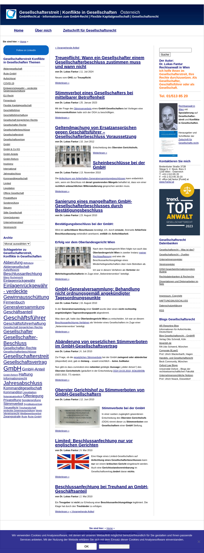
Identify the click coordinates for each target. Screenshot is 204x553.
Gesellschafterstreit (13, 134)
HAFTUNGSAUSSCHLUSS (173, 300)
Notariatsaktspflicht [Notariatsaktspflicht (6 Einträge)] (12, 396)
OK (86, 546)
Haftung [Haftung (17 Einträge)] (26, 374)
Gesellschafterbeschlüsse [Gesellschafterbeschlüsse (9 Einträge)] (19, 351)
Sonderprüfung (11, 202)
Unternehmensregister (170, 259)
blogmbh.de (165, 343)
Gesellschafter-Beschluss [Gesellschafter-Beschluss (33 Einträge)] (20, 340)
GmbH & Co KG (11, 149)
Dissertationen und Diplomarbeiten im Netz (178, 282)
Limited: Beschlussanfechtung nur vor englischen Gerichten (94, 442)
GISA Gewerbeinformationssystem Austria (177, 270)
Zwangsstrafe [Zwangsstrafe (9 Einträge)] (12, 416)
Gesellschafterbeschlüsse (16, 129)
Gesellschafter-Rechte (15, 125)
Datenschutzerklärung (170, 305)
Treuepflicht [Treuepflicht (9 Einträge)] (10, 407)
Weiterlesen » (62, 83)
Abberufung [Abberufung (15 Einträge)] (13, 262)
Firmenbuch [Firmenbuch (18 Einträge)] (14, 302)
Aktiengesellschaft (12, 68)
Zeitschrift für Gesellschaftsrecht (89, 30)
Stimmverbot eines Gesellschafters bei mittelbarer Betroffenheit (94, 95)
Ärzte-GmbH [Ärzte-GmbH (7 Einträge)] (35, 416)
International (9, 168)
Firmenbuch (9, 100)
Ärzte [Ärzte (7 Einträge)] (24, 416)
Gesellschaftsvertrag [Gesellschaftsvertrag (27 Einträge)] (25, 362)
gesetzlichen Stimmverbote (88, 357)
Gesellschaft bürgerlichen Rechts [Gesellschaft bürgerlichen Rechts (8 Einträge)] (23, 327)
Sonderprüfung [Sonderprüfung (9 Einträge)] (31, 400)
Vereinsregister (167, 264)
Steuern (7, 207)
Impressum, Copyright (170, 296)
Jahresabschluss (12, 173)
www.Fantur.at (166, 182)
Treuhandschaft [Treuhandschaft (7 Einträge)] (27, 407)
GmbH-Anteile (10, 154)
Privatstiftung (10, 198)
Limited (7, 183)
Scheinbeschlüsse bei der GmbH (119, 165)
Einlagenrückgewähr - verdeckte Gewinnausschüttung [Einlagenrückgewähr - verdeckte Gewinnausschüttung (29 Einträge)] (26, 291)
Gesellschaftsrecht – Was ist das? (176, 249)
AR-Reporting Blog (169, 325)
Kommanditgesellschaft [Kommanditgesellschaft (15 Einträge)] (22, 388)
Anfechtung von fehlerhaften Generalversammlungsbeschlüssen (92, 178)
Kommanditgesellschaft (15, 178)
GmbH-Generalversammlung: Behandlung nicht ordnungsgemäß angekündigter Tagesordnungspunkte (97, 293)
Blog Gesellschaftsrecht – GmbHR (177, 335)
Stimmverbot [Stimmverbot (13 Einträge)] (13, 404)
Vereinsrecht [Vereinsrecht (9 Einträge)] (11, 413)
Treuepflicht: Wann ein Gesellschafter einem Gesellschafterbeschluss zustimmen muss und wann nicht (99, 62)
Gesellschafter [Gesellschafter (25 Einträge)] (18, 331)
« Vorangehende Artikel (67, 47)
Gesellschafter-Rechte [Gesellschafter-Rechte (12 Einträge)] (19, 348)
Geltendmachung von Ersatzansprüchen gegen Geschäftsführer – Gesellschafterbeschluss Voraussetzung (95, 132)
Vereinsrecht (9, 227)
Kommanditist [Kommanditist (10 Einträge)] (12, 392)
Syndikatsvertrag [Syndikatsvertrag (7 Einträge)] (33, 404)
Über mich (43, 30)
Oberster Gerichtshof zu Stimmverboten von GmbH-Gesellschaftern (99, 392)
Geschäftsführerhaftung (15, 115)
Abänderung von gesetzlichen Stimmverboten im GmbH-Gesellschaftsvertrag (101, 343)
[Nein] (199, 541)
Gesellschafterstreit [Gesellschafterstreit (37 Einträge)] (26, 356)
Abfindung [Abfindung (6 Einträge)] (28, 263)
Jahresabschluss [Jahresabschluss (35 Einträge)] (22, 383)
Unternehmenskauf (13, 222)
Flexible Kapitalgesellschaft (17, 105)
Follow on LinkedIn (26, 50)
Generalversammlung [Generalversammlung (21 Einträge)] (24, 307)
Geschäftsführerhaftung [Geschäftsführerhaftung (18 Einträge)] (24, 323)
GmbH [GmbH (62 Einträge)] (12, 368)
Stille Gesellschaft (12, 212)
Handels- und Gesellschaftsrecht (176, 358)
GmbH (6, 144)
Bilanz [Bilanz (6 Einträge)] (6, 277)
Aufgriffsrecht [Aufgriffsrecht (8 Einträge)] (11, 269)
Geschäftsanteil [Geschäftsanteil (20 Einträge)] (17, 312)
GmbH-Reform (11, 159)
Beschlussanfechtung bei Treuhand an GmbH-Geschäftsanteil (101, 488)
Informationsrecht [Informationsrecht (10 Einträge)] (15, 378)
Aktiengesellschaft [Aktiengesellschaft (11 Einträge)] (16, 266)
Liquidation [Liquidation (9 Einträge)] (29, 392)
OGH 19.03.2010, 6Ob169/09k (129, 371)
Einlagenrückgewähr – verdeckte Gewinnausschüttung (20, 89)
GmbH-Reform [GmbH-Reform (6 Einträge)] (10, 375)
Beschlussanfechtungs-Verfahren (72, 322)
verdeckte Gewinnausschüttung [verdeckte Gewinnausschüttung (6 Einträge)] (19, 410)
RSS (161, 310)
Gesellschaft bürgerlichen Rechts (20, 120)
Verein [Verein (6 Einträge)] (39, 410)
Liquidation (9, 188)
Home (18, 30)
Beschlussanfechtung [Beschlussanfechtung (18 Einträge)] (22, 273)
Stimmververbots (83, 108)
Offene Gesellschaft (13, 193)
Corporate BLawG (168, 350)
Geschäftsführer (11, 110)
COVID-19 (8, 83)
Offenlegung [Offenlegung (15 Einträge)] (33, 396)
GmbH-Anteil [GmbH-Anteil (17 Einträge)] (33, 369)
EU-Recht (8, 95)
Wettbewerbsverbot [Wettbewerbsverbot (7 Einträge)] (30, 413)
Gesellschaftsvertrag (14, 139)
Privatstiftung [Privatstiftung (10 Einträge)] (12, 400)
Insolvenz (8, 164)
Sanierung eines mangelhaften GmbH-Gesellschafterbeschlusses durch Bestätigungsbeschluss (93, 206)
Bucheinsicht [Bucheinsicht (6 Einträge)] (16, 277)
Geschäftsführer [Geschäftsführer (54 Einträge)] (24, 317)
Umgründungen (11, 217)
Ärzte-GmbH (9, 73)
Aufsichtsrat (9, 78)
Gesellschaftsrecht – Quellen (174, 254)
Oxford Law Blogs (168, 365)
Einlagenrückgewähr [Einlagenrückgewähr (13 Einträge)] (19, 281)
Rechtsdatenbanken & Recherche (176, 276)
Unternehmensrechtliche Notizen (176, 375)
